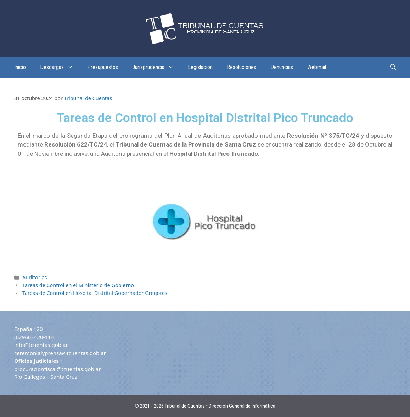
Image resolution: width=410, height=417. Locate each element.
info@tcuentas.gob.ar (41, 344)
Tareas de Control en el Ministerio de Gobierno (78, 285)
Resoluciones (241, 67)
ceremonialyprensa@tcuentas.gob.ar (60, 352)
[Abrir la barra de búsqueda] (393, 67)
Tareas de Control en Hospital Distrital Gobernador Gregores (94, 293)
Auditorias (34, 277)
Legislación (200, 67)
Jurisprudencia (156, 67)
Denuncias (281, 67)
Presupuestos (102, 67)
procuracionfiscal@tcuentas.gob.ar (57, 368)
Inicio (20, 67)
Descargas (60, 67)
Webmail (316, 67)
